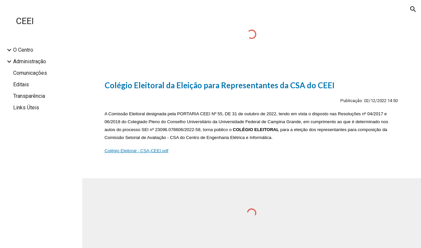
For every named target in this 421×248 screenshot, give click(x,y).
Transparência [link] (29, 96)
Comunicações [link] (30, 73)
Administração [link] (29, 61)
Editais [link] (21, 84)
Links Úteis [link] (26, 107)
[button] (413, 9)
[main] (252, 123)
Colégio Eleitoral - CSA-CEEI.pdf (136, 150)
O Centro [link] (23, 50)
